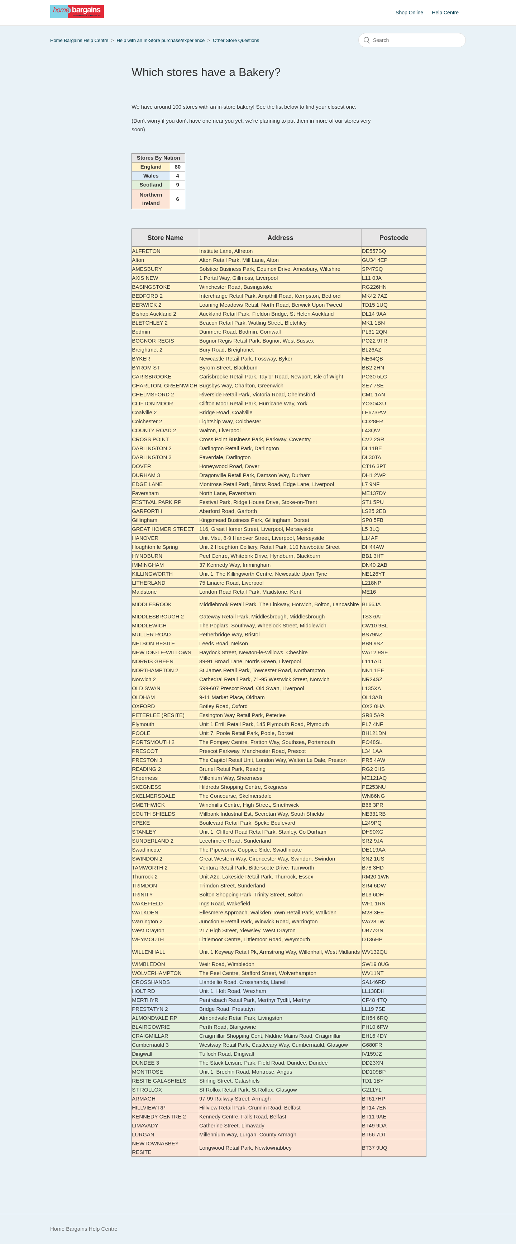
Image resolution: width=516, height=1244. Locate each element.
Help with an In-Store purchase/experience (160, 40)
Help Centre (445, 12)
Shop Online (409, 12)
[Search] (412, 40)
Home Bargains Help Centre (79, 40)
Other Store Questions (236, 40)
